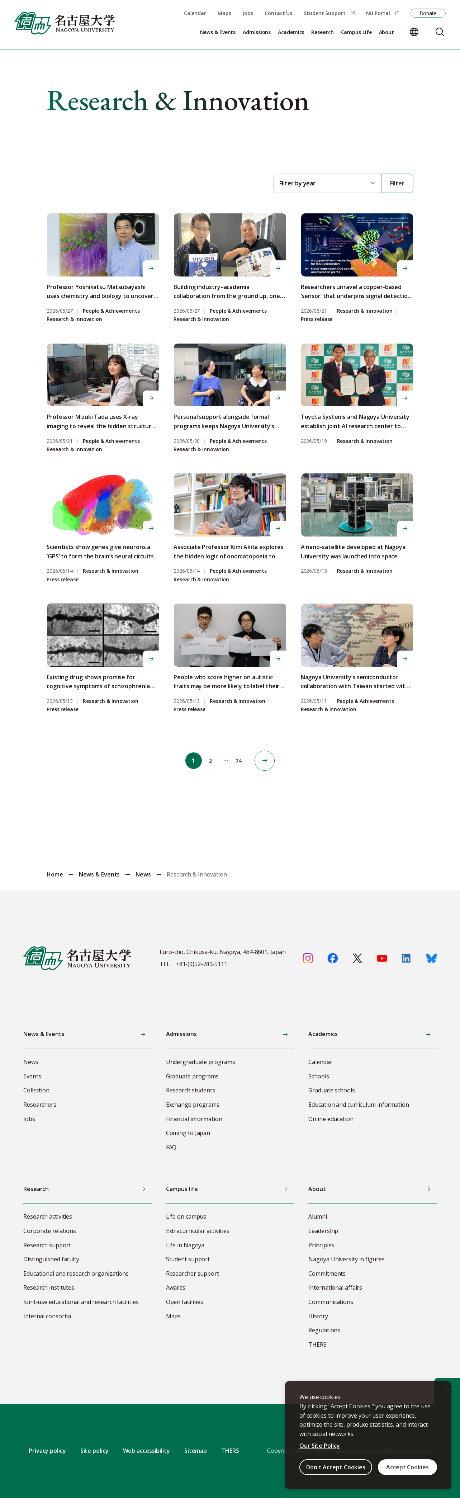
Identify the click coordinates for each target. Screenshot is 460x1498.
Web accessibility (146, 1451)
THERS (230, 1451)
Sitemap (195, 1451)
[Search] (440, 32)
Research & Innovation (74, 319)
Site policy (94, 1451)
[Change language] (414, 32)
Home (55, 874)
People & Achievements (111, 311)
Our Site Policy (319, 1446)
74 (241, 761)
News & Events (99, 874)
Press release (317, 319)
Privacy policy (47, 1451)
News (143, 874)
